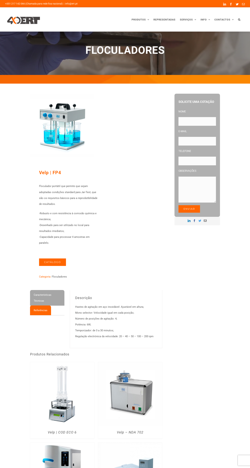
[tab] (47, 298)
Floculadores (59, 276)
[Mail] (205, 220)
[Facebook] (194, 220)
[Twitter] (199, 220)
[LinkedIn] (189, 220)
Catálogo (52, 262)
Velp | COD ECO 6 (62, 432)
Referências (40, 310)
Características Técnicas (42, 297)
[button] (239, 19)
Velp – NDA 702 (130, 432)
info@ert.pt (71, 3)
